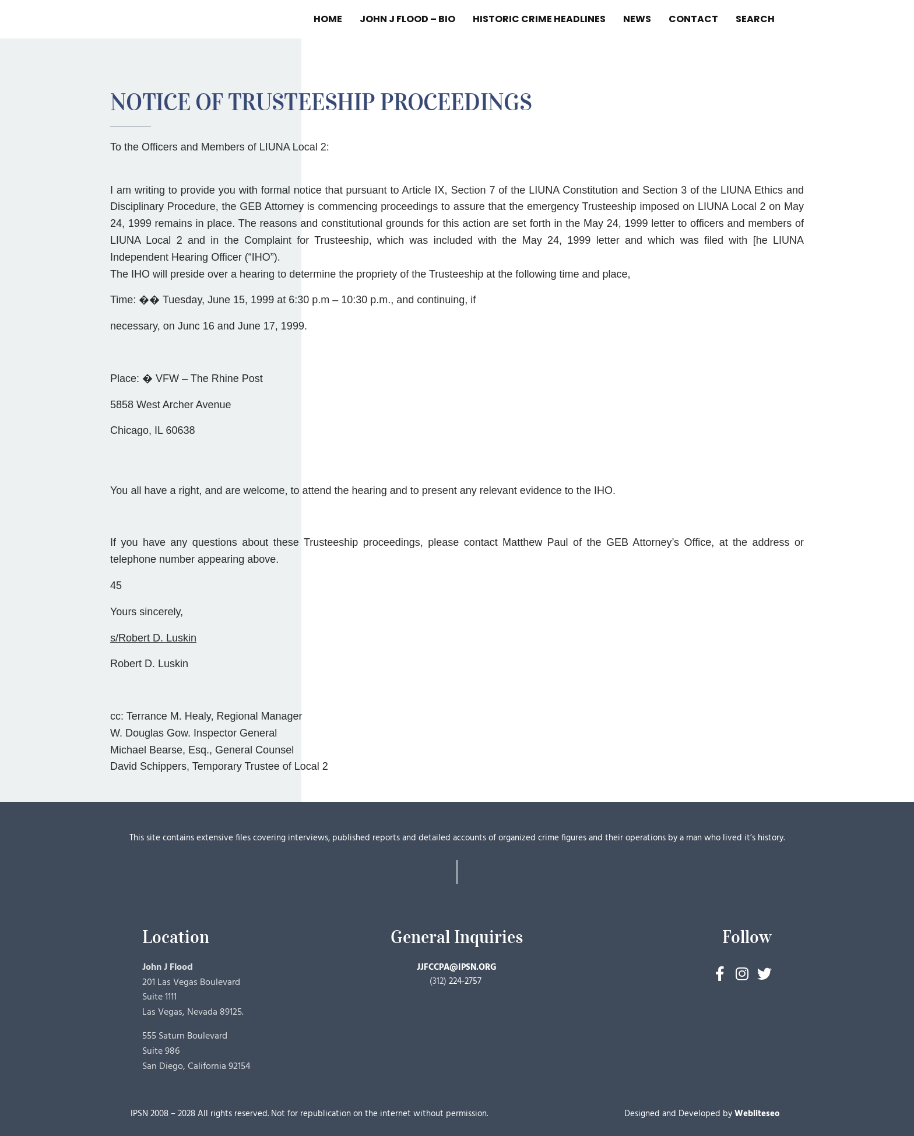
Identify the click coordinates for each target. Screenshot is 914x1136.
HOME (328, 19)
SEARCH (755, 19)
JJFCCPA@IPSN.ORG (457, 967)
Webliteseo (757, 1114)
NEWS (637, 19)
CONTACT (693, 19)
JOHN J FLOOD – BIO (407, 19)
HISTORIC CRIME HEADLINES (539, 19)
